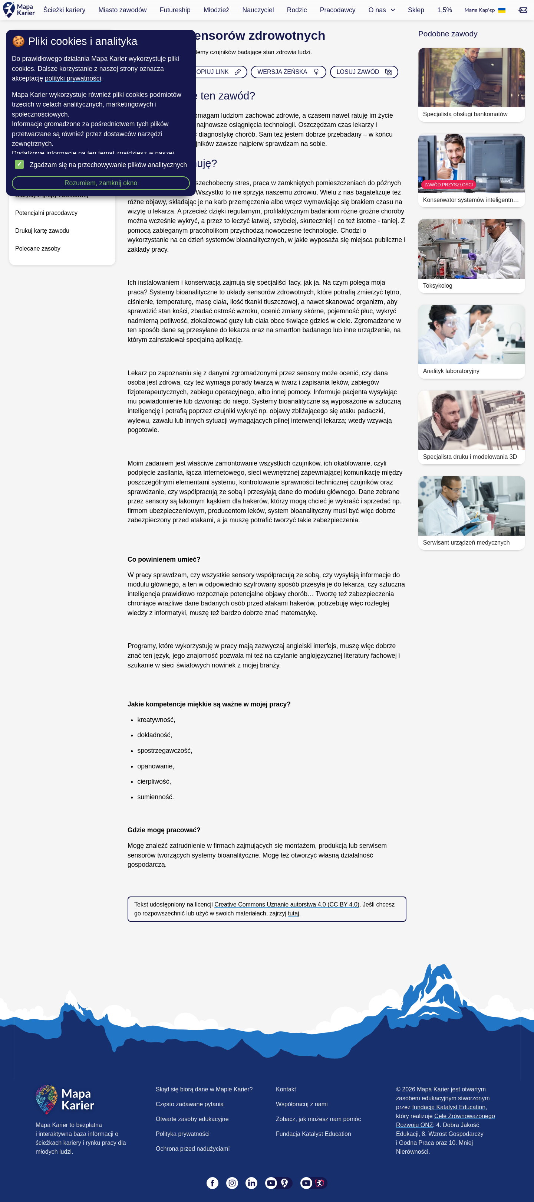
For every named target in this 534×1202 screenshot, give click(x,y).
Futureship (175, 10)
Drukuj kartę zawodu (42, 231)
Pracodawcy (338, 10)
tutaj (293, 913)
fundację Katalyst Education (448, 1107)
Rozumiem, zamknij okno (101, 183)
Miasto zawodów (122, 10)
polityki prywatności (73, 78)
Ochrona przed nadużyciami (193, 1149)
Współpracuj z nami (302, 1104)
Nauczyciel (258, 10)
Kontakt (286, 1089)
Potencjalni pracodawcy (46, 213)
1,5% (444, 10)
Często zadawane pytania (190, 1104)
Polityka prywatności (183, 1134)
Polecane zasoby (37, 248)
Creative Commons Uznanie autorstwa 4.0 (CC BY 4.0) (286, 904)
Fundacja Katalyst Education (313, 1134)
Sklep (416, 10)
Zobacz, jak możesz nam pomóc (318, 1119)
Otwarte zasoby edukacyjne (192, 1119)
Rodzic (297, 10)
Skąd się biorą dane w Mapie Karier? (204, 1089)
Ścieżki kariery (64, 10)
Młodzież (216, 10)
